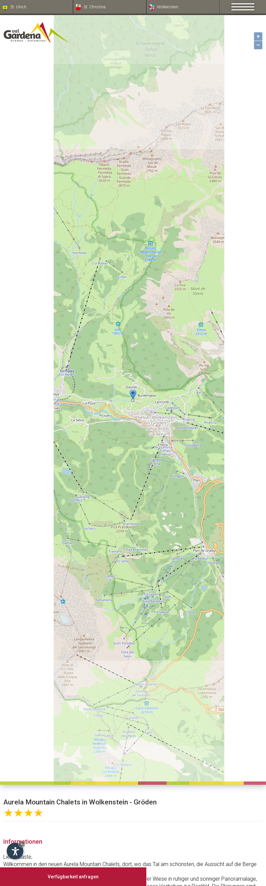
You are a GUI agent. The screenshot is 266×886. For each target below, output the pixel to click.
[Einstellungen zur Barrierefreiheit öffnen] (15, 851)
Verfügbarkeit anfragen (73, 876)
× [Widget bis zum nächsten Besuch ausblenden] (21, 843)
